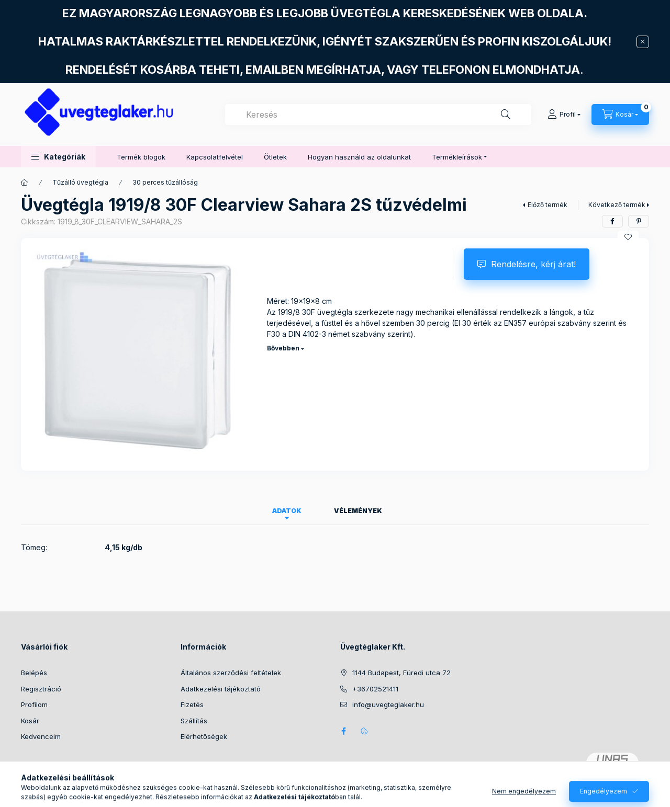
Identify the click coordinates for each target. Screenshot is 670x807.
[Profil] (564, 114)
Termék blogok (141, 157)
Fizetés (192, 704)
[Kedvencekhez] (628, 237)
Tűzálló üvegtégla (80, 182)
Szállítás (194, 721)
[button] (58, 156)
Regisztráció (41, 689)
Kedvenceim (41, 736)
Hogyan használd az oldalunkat (359, 157)
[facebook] (612, 221)
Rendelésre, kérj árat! (533, 264)
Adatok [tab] (287, 511)
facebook (343, 731)
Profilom (34, 704)
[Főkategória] (24, 182)
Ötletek (275, 157)
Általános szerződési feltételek (231, 672)
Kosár (30, 721)
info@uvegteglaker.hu (388, 704)
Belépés (34, 672)
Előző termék (547, 205)
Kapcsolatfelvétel (214, 157)
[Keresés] (505, 114)
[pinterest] (638, 221)
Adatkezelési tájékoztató (221, 689)
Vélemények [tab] (358, 511)
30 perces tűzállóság (165, 182)
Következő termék (616, 205)
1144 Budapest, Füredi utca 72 (401, 672)
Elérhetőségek (204, 736)
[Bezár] (642, 42)
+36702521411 (375, 689)
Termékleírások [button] (457, 157)
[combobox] (378, 114)
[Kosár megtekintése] (620, 114)
